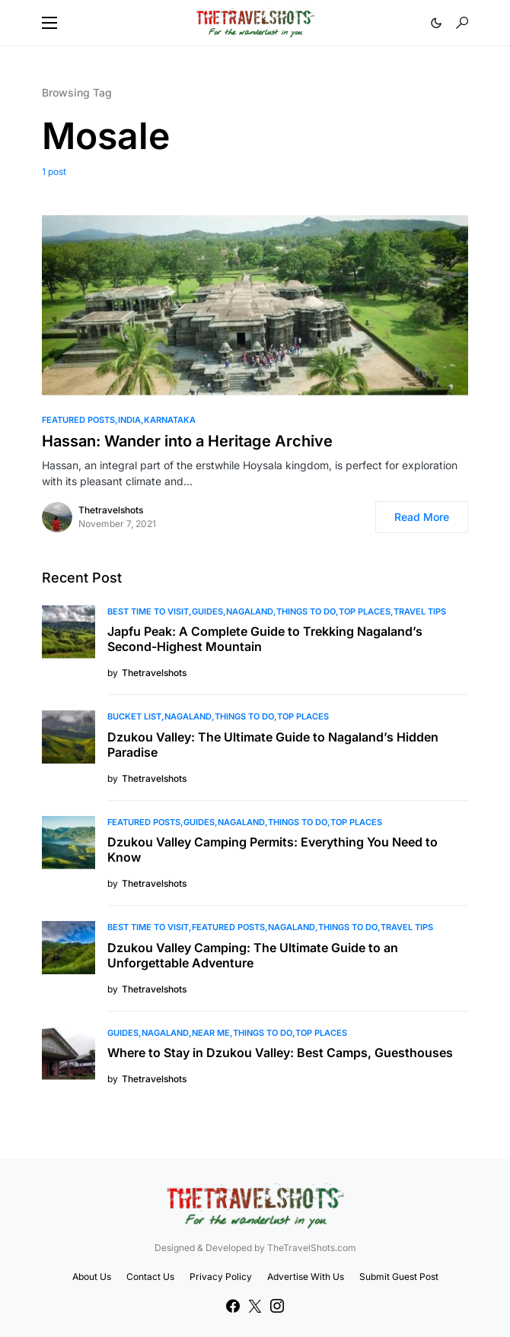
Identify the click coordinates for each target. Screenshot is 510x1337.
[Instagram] (277, 1306)
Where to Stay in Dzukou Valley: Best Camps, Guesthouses (280, 1052)
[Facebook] (233, 1306)
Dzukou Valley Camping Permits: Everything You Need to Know (272, 849)
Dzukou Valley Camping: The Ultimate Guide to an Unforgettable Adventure (252, 955)
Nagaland (249, 611)
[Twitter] (255, 1306)
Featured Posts (78, 419)
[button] (49, 23)
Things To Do (306, 611)
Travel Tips (420, 611)
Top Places (364, 611)
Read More (421, 516)
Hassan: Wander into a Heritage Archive (187, 441)
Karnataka (170, 419)
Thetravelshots (110, 510)
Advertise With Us (305, 1276)
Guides (207, 611)
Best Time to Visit (148, 611)
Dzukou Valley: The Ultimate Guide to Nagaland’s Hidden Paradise (272, 744)
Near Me (211, 1032)
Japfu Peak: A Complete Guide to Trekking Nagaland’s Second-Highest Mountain (264, 639)
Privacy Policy (221, 1276)
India (129, 419)
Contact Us (150, 1276)
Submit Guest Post (398, 1276)
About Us (91, 1276)
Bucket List (134, 716)
